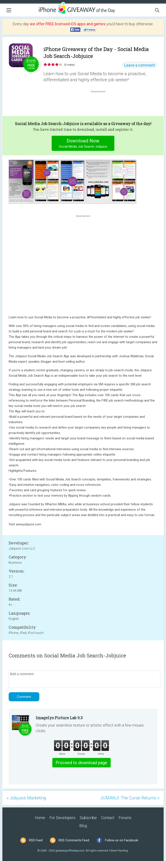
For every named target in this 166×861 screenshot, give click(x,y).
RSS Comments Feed (74, 840)
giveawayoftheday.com (69, 850)
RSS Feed (36, 840)
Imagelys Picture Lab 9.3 (59, 717)
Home (40, 817)
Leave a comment (139, 65)
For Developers (62, 817)
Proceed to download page (81, 762)
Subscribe (88, 817)
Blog (83, 825)
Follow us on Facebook (121, 840)
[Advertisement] (100, 104)
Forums (125, 817)
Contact (107, 817)
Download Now (83, 144)
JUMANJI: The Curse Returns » (129, 797)
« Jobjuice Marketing (26, 797)
